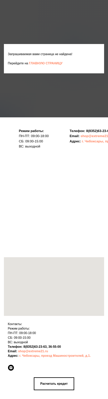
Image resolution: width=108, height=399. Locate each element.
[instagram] (11, 368)
